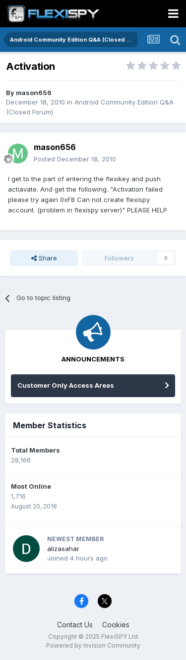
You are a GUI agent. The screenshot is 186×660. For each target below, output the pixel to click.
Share (44, 258)
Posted (75, 159)
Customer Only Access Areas (65, 385)
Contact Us (75, 624)
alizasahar (63, 549)
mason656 (34, 93)
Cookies (115, 624)
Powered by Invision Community (93, 645)
